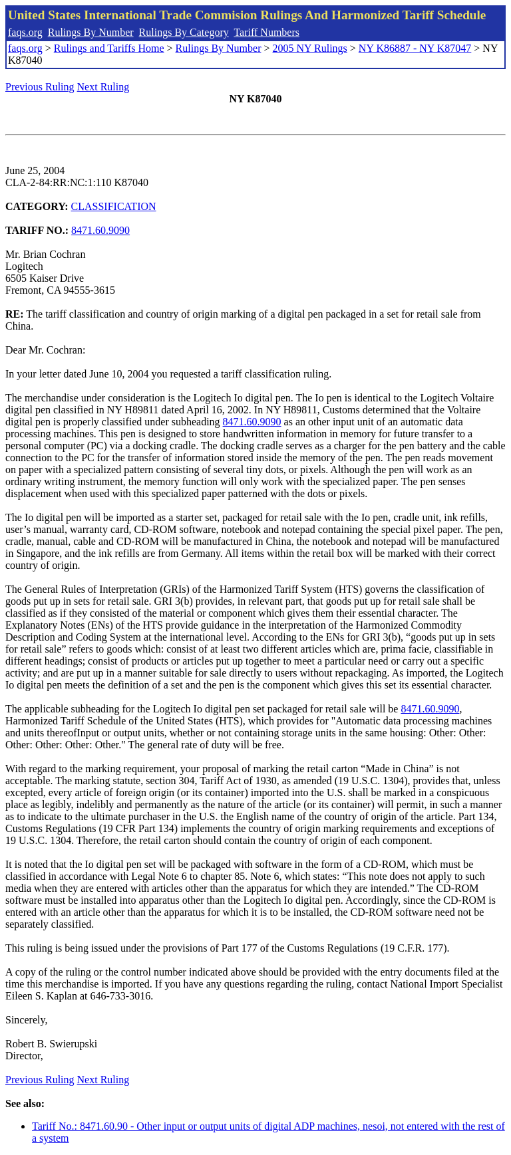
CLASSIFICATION (113, 206)
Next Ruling (103, 86)
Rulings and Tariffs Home (109, 48)
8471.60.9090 (100, 230)
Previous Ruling (40, 86)
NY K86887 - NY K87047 (415, 48)
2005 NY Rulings (310, 48)
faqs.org (25, 32)
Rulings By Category (184, 32)
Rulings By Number (91, 32)
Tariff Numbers (266, 32)
